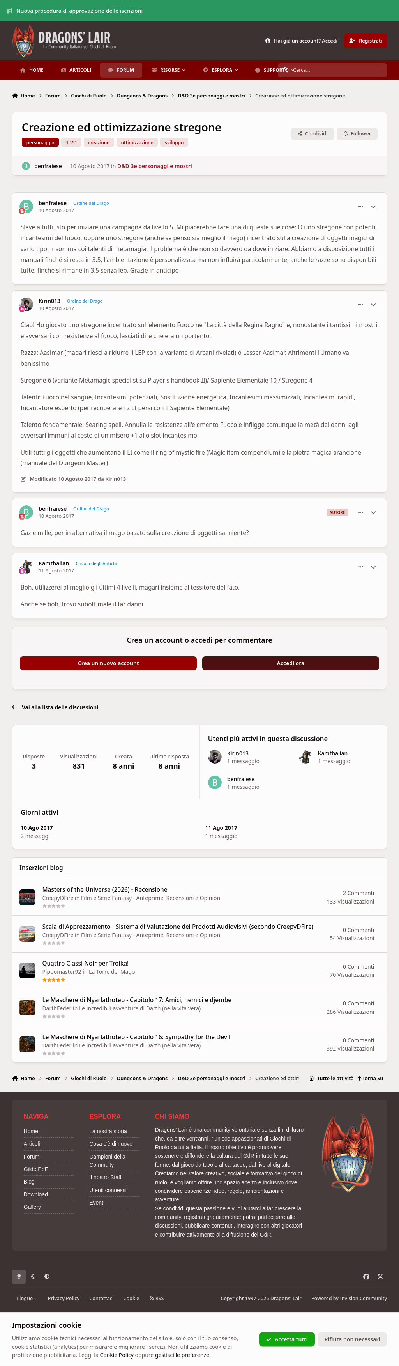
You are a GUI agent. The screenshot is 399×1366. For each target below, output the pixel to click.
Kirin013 (49, 301)
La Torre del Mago (112, 971)
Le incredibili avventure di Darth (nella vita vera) (140, 1008)
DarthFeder (56, 1008)
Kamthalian (54, 563)
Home (31, 1131)
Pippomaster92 (61, 971)
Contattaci (101, 1298)
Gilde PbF (36, 1169)
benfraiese (48, 166)
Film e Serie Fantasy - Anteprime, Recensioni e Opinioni (151, 898)
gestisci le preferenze (182, 1355)
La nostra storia (108, 1131)
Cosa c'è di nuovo (110, 1144)
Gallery (32, 1207)
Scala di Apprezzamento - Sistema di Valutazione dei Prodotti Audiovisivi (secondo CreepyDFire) (177, 926)
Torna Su (370, 1078)
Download (36, 1194)
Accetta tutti (287, 1339)
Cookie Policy (116, 1355)
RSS (156, 1298)
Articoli (32, 1144)
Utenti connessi (108, 1190)
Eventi (96, 1202)
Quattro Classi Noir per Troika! (85, 963)
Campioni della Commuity (107, 1160)
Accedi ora (291, 663)
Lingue (27, 1298)
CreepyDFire (57, 898)
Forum (31, 1156)
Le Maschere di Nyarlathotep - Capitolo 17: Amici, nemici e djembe (136, 1000)
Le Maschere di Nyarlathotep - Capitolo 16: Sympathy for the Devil (136, 1037)
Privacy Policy (63, 1298)
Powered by (349, 1298)
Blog (29, 1181)
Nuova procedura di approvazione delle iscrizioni (75, 10)
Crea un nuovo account (108, 663)
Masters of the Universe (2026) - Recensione (104, 890)
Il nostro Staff (105, 1177)
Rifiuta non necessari (352, 1339)
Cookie (131, 1298)
